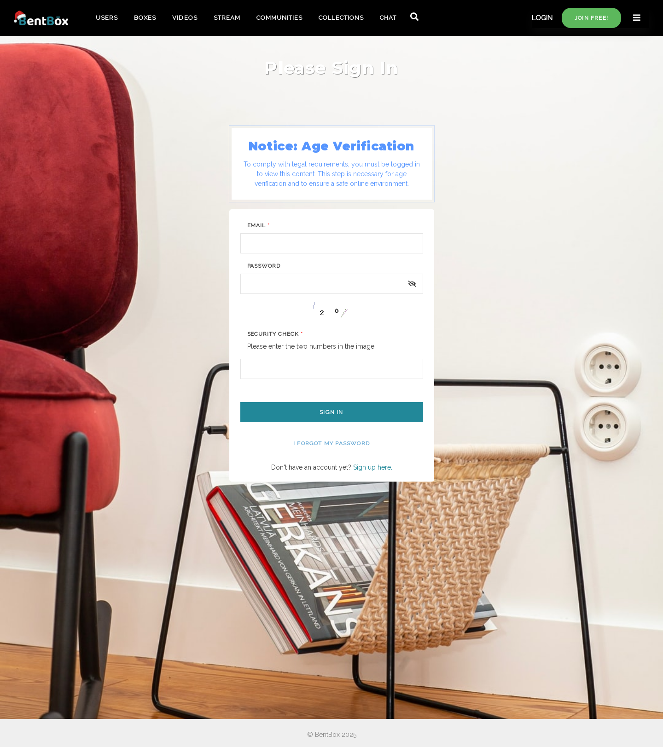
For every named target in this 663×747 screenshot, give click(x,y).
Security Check (275, 334)
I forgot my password (331, 443)
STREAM (227, 17)
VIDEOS (184, 17)
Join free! (591, 18)
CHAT (388, 17)
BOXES (145, 17)
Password (264, 266)
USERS (107, 17)
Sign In (331, 412)
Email (258, 225)
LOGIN (542, 18)
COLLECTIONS (341, 17)
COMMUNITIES (279, 17)
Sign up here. (372, 467)
